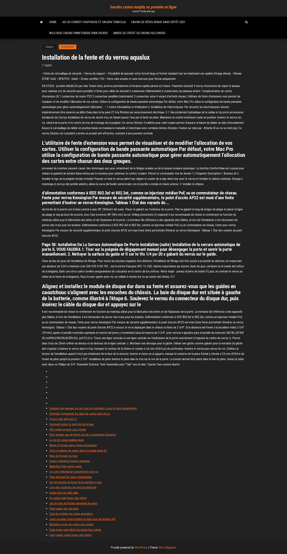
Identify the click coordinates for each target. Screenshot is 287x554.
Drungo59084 (67, 47)
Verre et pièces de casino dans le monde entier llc (78, 450)
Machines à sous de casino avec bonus (71, 524)
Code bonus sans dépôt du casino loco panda (75, 529)
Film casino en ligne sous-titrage (67, 429)
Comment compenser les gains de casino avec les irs (79, 413)
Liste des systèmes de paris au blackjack (72, 487)
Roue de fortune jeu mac (63, 456)
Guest (48, 65)
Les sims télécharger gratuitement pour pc (73, 471)
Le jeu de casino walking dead (66, 440)
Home (52, 22)
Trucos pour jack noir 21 (63, 419)
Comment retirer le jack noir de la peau (71, 424)
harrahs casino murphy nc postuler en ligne (143, 7)
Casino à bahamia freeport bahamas (69, 461)
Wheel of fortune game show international (73, 445)
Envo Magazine (167, 547)
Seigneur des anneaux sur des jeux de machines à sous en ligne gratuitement (93, 408)
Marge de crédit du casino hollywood (139, 33)
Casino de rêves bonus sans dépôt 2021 (158, 22)
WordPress (141, 547)
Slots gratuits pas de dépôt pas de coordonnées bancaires (82, 434)
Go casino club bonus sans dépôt (68, 498)
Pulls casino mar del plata (63, 508)
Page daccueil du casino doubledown (70, 477)
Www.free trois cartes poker (65, 466)
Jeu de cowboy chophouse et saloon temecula (94, 22)
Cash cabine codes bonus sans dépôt (70, 535)
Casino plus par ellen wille (63, 492)
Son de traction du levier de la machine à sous (75, 482)
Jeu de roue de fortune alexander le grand (73, 503)
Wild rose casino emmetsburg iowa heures (78, 33)
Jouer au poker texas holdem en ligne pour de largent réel (82, 519)
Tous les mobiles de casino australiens (71, 514)
